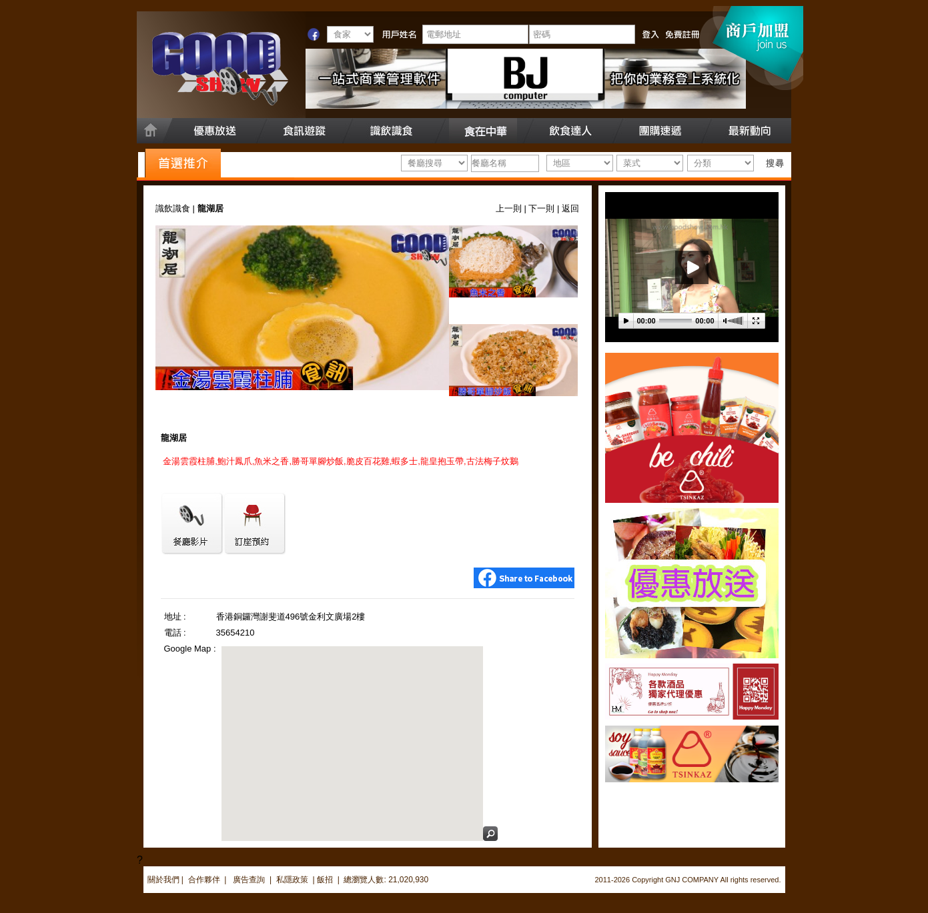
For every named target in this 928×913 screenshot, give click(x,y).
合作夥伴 (204, 879)
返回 (570, 208)
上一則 (509, 208)
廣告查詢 (250, 879)
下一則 (541, 208)
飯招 (325, 879)
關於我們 (163, 879)
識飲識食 (172, 208)
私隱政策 (292, 879)
